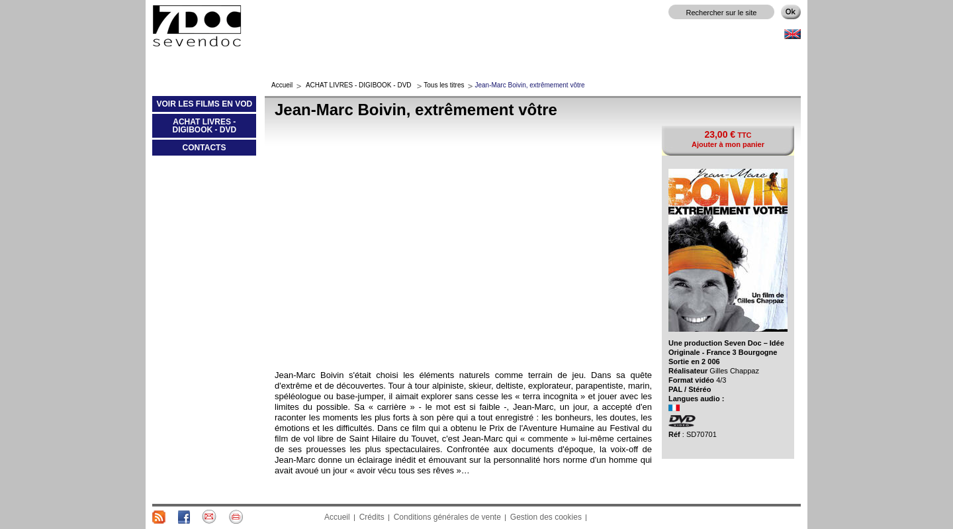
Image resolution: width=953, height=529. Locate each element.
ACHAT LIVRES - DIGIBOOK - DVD (194, 128)
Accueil (282, 85)
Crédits (372, 517)
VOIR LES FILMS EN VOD (202, 106)
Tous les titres (444, 85)
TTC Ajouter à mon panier (728, 138)
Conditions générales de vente (447, 517)
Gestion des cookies (546, 517)
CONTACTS (204, 147)
